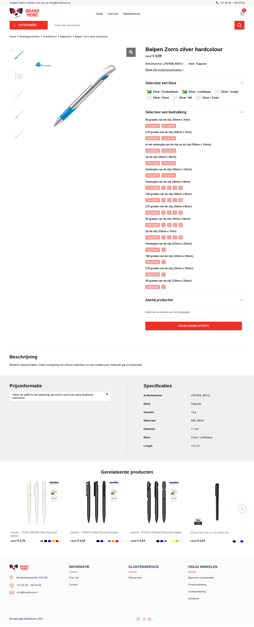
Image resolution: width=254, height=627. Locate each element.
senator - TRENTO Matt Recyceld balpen (94, 532)
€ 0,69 (197, 541)
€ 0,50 (77, 541)
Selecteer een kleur (161, 83)
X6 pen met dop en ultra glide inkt (210, 532)
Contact (73, 584)
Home (99, 13)
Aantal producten (159, 300)
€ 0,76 (17, 541)
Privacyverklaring (197, 584)
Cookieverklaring (197, 592)
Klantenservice (131, 13)
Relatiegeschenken (30, 36)
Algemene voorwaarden (201, 577)
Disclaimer (193, 599)
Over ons (113, 13)
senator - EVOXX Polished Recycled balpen (156, 532)
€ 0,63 (137, 541)
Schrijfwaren (50, 36)
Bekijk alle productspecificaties (164, 69)
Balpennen (66, 36)
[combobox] (142, 25)
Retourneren (135, 577)
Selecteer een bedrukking (165, 112)
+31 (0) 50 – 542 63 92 (232, 2)
